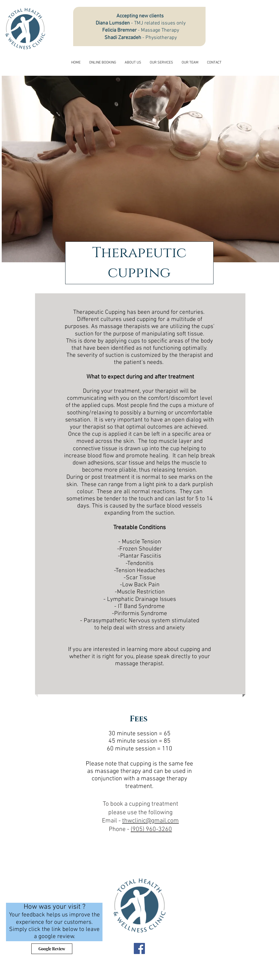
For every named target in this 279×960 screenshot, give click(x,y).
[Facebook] (139, 948)
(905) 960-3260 (151, 829)
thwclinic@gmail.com (150, 821)
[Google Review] (51, 948)
